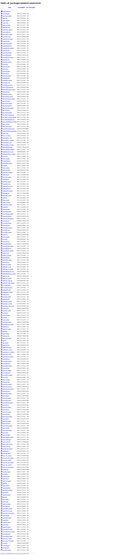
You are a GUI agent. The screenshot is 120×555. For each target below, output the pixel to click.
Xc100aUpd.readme (7, 287)
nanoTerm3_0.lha (7, 354)
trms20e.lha (5, 469)
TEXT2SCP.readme (7, 172)
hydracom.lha (6, 336)
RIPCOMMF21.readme (8, 149)
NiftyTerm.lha (6, 124)
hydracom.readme (7, 338)
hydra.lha (5, 331)
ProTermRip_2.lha (7, 142)
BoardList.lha (6, 59)
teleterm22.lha (6, 391)
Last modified (21, 7)
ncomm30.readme (7, 361)
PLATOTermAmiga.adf (8, 128)
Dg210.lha (5, 69)
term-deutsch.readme (8, 402)
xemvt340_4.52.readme (8, 513)
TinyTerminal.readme (8, 214)
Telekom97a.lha (6, 184)
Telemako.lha (6, 193)
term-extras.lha (6, 414)
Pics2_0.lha (5, 133)
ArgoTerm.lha (6, 50)
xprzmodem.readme (7, 536)
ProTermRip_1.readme (8, 140)
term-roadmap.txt (7, 439)
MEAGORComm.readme (9, 89)
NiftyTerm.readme (7, 126)
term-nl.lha (5, 432)
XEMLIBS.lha (6, 257)
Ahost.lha (5, 18)
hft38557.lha (6, 326)
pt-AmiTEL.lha (6, 372)
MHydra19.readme (7, 94)
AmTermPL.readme (7, 34)
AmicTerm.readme (7, 43)
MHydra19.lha (6, 92)
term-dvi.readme (7, 412)
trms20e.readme (7, 471)
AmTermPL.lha (6, 32)
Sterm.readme (6, 168)
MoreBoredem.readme (8, 108)
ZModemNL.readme (8, 292)
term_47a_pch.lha (7, 455)
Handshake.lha (6, 78)
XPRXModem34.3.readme (9, 273)
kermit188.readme (7, 347)
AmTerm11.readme (7, 29)
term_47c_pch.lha (7, 465)
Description (32, 7)
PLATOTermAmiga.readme (9, 131)
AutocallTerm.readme (8, 57)
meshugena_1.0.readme (8, 352)
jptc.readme (5, 342)
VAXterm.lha (6, 220)
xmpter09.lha (6, 515)
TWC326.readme (7, 177)
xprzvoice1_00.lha (7, 538)
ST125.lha (5, 156)
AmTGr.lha (5, 22)
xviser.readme (6, 545)
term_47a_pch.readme (8, 458)
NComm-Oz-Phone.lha (8, 115)
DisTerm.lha (6, 73)
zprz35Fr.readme (7, 550)
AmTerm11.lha (6, 27)
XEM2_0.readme (7, 255)
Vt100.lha (5, 234)
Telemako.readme (7, 195)
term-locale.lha (6, 423)
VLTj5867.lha (6, 230)
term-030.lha (6, 395)
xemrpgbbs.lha (6, 506)
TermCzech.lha (6, 202)
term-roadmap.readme (8, 437)
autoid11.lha (6, 308)
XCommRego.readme (8, 250)
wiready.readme (6, 494)
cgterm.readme (6, 315)
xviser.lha (5, 543)
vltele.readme (6, 485)
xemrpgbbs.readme (7, 508)
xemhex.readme (6, 504)
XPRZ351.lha (6, 276)
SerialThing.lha (6, 161)
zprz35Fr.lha (6, 547)
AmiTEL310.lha (7, 36)
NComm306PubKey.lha (8, 119)
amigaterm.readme (7, 301)
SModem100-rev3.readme (9, 154)
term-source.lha (6, 441)
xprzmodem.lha (6, 534)
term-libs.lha (6, 418)
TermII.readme (6, 209)
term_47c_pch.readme (8, 467)
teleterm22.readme (7, 393)
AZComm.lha (6, 13)
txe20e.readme (6, 476)
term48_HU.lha (6, 446)
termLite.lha (6, 451)
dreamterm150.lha (7, 322)
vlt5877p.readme (7, 481)
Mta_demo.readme (7, 112)
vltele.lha (5, 483)
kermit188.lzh (6, 345)
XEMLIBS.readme (7, 260)
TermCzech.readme (7, 204)
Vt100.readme (6, 237)
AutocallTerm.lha (7, 55)
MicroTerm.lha (6, 101)
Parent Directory (7, 11)
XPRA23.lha (6, 262)
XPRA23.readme (7, 264)
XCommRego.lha (7, 248)
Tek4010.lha (6, 179)
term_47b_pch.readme (8, 462)
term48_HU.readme (7, 448)
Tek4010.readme (7, 181)
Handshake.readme (7, 80)
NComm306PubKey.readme (10, 121)
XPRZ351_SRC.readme (8, 283)
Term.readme (6, 200)
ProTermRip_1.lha (7, 138)
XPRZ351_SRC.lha (7, 280)
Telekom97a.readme (8, 186)
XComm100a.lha (7, 244)
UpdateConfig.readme (8, 218)
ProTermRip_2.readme (8, 145)
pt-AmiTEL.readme (7, 375)
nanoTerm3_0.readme (8, 356)
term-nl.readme (6, 435)
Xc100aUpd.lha (6, 285)
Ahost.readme (6, 20)
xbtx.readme (6, 499)
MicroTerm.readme (7, 103)
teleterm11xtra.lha (7, 386)
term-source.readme (7, 444)
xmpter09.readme (7, 517)
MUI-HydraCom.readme (9, 98)
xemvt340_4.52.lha (7, 511)
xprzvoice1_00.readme (8, 540)
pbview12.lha (6, 368)
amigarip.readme (7, 296)
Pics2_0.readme (6, 135)
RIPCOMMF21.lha (7, 147)
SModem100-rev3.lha (8, 151)
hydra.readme (6, 333)
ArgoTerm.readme (7, 52)
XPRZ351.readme (7, 278)
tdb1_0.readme (6, 379)
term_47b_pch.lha (7, 460)
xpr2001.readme (7, 522)
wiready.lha (5, 492)
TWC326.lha (6, 174)
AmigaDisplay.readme (8, 48)
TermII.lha (5, 207)
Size (27, 7)
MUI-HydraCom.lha (8, 96)
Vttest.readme (6, 241)
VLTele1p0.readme (7, 227)
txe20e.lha (5, 474)
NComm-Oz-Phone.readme (9, 117)
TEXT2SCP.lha (6, 170)
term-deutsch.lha (7, 400)
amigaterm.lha (6, 299)
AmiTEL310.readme (8, 39)
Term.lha (5, 197)
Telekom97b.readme (8, 191)
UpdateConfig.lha (7, 216)
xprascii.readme (6, 527)
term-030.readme (7, 398)
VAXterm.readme (7, 223)
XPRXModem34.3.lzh (8, 271)
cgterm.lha (5, 313)
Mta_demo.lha (6, 110)
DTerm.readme (6, 66)
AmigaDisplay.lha (7, 46)
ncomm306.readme (7, 366)
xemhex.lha (5, 501)
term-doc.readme (7, 407)
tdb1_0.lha (5, 377)
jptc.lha (4, 340)
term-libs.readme (7, 421)
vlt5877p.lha (6, 478)
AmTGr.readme (6, 25)
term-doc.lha (6, 405)
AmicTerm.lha (6, 41)
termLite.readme (7, 453)
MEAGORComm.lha (8, 87)
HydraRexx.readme (7, 85)
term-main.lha (6, 428)
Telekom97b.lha (7, 188)
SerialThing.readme (7, 163)
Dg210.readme (6, 71)
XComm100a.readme (8, 246)
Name (9, 7)
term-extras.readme (7, 416)
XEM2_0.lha (6, 253)
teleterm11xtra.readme (8, 389)
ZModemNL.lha (7, 290)
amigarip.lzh (6, 294)
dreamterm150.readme (8, 324)
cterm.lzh (5, 317)
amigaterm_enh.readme (8, 306)
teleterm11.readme (7, 384)
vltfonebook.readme (7, 490)
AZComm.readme (7, 16)
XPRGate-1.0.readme (8, 269)
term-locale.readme (7, 425)
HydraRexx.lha (6, 82)
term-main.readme (7, 430)
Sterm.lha (5, 165)
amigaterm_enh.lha (7, 303)
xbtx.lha (5, 497)
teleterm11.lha (6, 382)
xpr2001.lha (6, 520)
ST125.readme (6, 158)
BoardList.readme (7, 62)
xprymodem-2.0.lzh (7, 529)
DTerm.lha (5, 64)
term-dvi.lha (6, 409)
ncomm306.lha (6, 363)
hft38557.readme (7, 329)
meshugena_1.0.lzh (7, 349)
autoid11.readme (7, 310)
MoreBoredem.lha (7, 105)
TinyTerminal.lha (7, 211)
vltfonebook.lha (6, 488)
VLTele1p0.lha (6, 225)
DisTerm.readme (7, 75)
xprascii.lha (5, 524)
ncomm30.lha (6, 359)
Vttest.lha (5, 239)
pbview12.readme (7, 370)
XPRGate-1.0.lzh (7, 267)
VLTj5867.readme (7, 232)
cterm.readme (6, 319)
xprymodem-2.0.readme (8, 531)
